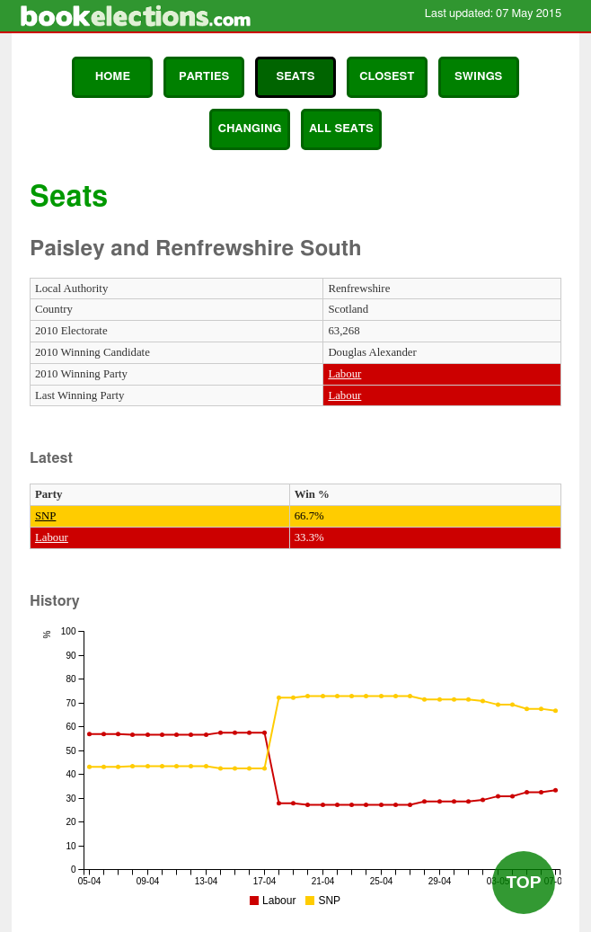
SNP (45, 516)
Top (523, 882)
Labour (344, 374)
